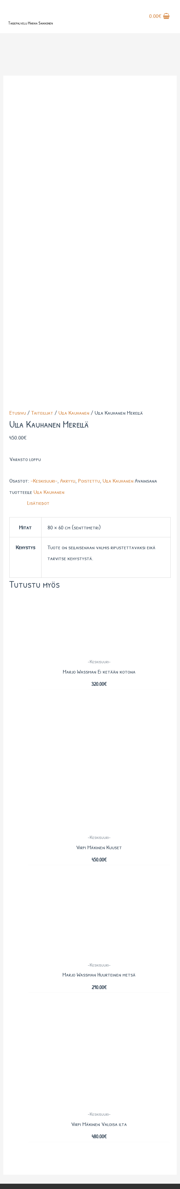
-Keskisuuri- (44, 181)
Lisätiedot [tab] (38, 204)
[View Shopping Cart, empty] (159, 17)
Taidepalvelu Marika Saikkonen (30, 23)
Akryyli (67, 181)
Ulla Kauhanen (73, 113)
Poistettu (89, 181)
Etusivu (17, 113)
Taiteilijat (42, 113)
